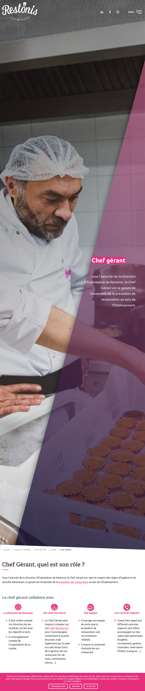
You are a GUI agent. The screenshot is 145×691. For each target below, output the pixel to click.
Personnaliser (58, 686)
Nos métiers (40, 550)
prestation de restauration (73, 582)
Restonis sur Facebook (110, 12)
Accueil (6, 550)
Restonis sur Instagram (118, 12)
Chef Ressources (59, 628)
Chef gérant (66, 550)
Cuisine (53, 550)
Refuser (76, 686)
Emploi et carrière (22, 550)
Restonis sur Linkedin (102, 12)
